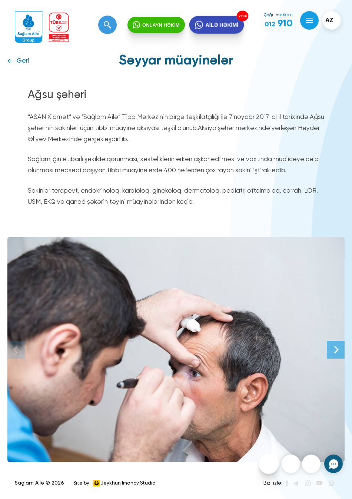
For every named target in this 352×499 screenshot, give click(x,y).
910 (279, 24)
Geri (23, 61)
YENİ (242, 16)
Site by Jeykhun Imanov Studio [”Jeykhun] (114, 483)
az (329, 20)
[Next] (336, 350)
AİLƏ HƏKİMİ (222, 25)
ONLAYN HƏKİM (161, 25)
